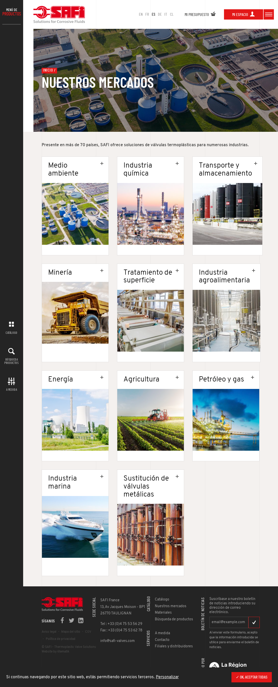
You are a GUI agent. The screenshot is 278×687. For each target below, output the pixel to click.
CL (172, 14)
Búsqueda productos (11, 361)
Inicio (48, 70)
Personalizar (167, 677)
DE (160, 14)
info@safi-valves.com (117, 641)
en (141, 14)
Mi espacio (243, 14)
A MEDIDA (11, 389)
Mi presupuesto (200, 14)
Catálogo (11, 332)
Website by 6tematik (55, 651)
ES (153, 14)
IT (165, 14)
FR (147, 14)
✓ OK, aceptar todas (251, 677)
